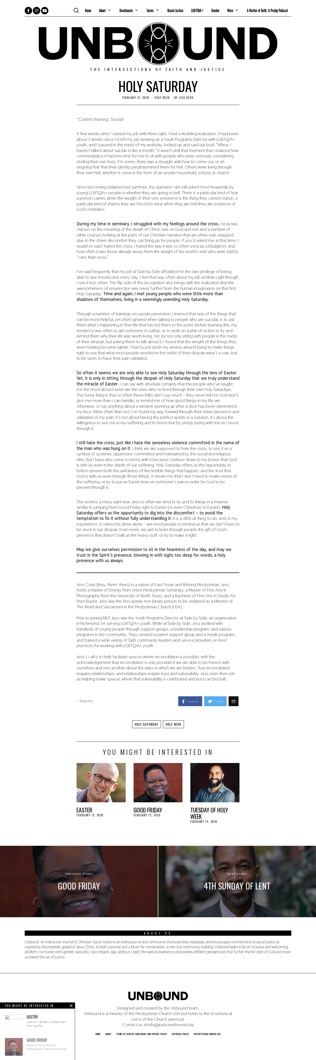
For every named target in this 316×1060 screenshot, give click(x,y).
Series (150, 10)
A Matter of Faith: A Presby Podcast (267, 10)
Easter (84, 810)
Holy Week (162, 98)
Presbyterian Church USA (207, 1034)
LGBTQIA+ (197, 10)
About (102, 10)
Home (88, 10)
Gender (215, 10)
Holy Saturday (145, 724)
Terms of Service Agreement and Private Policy (141, 1034)
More (230, 10)
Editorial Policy (180, 1034)
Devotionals (126, 10)
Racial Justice (175, 10)
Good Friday (148, 810)
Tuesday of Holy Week (209, 813)
